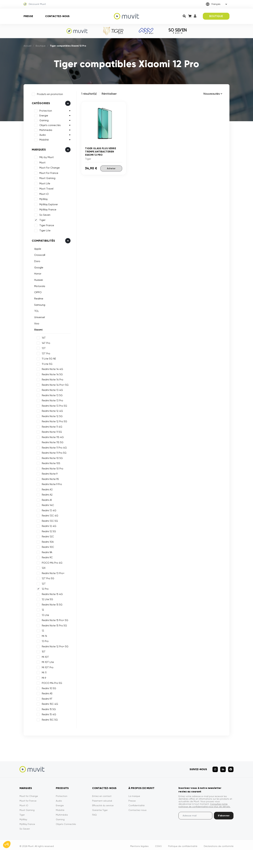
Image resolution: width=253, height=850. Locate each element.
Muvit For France (47, 172)
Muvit (41, 161)
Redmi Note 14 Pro (51, 378)
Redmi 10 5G (48, 687)
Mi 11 (43, 671)
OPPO (37, 291)
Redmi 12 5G (48, 530)
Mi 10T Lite (47, 661)
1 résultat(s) (89, 93)
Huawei (37, 278)
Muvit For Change (48, 166)
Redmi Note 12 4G (51, 410)
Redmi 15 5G (48, 708)
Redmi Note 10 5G (51, 457)
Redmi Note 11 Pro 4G (53, 446)
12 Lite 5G (46, 598)
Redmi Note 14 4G (51, 368)
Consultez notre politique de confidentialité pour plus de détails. (204, 802)
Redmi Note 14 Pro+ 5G (54, 383)
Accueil (27, 45)
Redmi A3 (46, 488)
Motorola (38, 285)
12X (43, 567)
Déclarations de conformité (218, 843)
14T (43, 336)
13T (43, 347)
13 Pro (44, 640)
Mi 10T (44, 656)
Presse (28, 16)
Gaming (43, 119)
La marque (134, 793)
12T (43, 582)
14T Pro (45, 342)
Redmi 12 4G (48, 525)
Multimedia (44, 129)
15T (43, 650)
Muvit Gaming (46, 177)
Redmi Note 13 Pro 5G (53, 404)
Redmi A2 (46, 493)
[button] (7, 844)
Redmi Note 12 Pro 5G (53, 420)
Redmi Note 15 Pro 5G (53, 624)
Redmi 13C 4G (49, 514)
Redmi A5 (46, 692)
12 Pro (44, 588)
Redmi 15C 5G (49, 718)
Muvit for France (28, 798)
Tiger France (45, 224)
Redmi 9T (46, 697)
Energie (42, 114)
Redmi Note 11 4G (51, 425)
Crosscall (38, 254)
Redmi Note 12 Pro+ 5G (54, 645)
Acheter (111, 168)
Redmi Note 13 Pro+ (52, 572)
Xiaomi (37, 328)
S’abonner (224, 813)
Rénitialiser (109, 93)
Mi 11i (43, 635)
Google (37, 266)
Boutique (41, 45)
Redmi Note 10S (50, 462)
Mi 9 (43, 676)
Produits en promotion (49, 93)
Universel (38, 316)
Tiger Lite (44, 229)
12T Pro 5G (47, 577)
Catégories (40, 102)
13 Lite (44, 614)
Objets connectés (49, 124)
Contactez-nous (57, 16)
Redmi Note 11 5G (51, 431)
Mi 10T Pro (46, 666)
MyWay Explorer (47, 203)
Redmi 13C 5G (49, 520)
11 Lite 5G (46, 363)
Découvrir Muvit (35, 4)
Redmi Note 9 (48, 473)
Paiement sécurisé (102, 798)
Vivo (35, 322)
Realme (37, 297)
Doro (36, 260)
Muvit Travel (45, 187)
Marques (38, 149)
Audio (41, 134)
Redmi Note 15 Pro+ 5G (54, 619)
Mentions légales (139, 843)
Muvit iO (43, 193)
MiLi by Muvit (45, 156)
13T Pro (45, 352)
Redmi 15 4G (48, 713)
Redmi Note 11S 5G (51, 441)
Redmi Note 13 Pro (51, 399)
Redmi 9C (46, 556)
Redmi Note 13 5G (51, 394)
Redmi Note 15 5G (51, 603)
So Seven (43, 213)
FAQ (94, 812)
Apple (36, 247)
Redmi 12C (47, 535)
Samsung (38, 303)
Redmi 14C (47, 504)
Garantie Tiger (100, 807)
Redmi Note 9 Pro (51, 483)
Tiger (41, 219)
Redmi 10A (47, 540)
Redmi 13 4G (48, 509)
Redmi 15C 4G (49, 703)
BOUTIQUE (216, 16)
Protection (44, 110)
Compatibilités (42, 239)
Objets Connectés (66, 821)
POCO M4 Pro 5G (51, 682)
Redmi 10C (47, 546)
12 (42, 609)
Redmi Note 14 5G (51, 373)
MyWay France (46, 208)
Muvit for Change (29, 793)
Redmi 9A (46, 551)
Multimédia (62, 812)
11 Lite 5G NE (48, 357)
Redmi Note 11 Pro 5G (53, 452)
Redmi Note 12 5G (51, 415)
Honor (36, 272)
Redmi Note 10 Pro (51, 467)
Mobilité (43, 138)
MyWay (42, 198)
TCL (35, 310)
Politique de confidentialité (182, 843)
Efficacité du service (103, 802)
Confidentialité (136, 802)
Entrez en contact (101, 793)
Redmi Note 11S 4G (52, 436)
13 (42, 629)
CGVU (158, 843)
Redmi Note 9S (49, 478)
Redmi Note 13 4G (51, 389)
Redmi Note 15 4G (51, 593)
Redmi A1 (46, 499)
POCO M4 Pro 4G (51, 561)
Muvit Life (43, 182)
